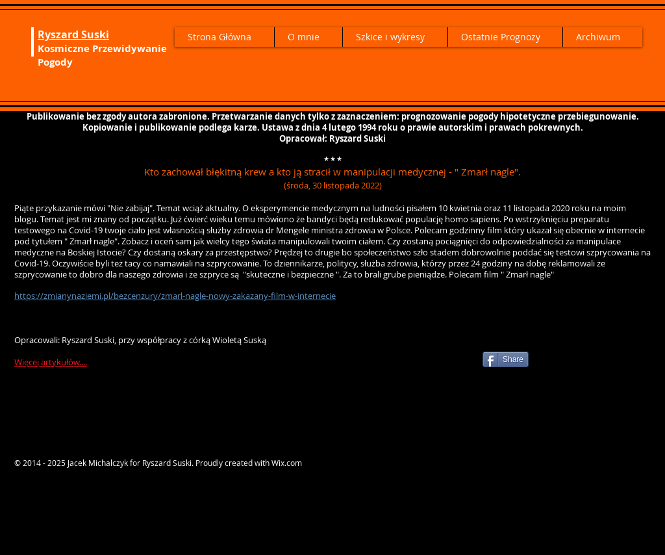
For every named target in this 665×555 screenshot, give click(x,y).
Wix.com (286, 463)
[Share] (506, 359)
